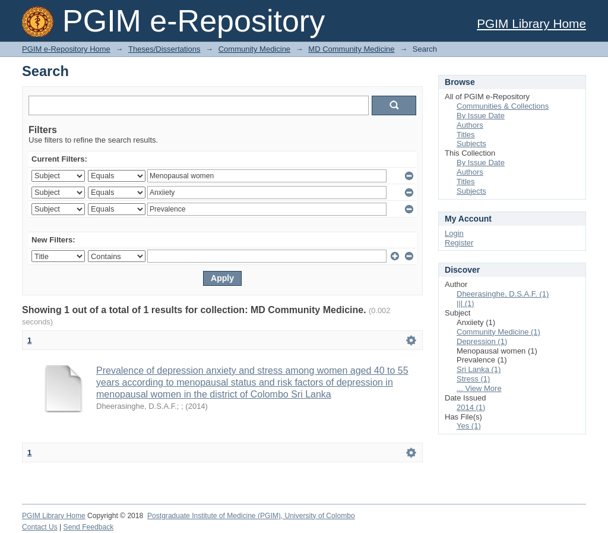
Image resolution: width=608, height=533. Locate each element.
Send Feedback (89, 527)
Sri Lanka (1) (479, 369)
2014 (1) (471, 407)
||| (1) (465, 303)
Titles (466, 134)
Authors (470, 125)
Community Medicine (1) (498, 331)
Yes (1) (469, 425)
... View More (479, 388)
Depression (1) (482, 341)
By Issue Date (481, 115)
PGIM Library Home (531, 23)
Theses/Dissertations (164, 49)
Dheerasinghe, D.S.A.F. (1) (503, 293)
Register (459, 242)
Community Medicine (254, 49)
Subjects (471, 143)
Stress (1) (473, 378)
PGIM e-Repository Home (66, 49)
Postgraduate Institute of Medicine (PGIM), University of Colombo (251, 516)
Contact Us (40, 527)
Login (454, 233)
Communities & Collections (503, 106)
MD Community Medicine (351, 49)
